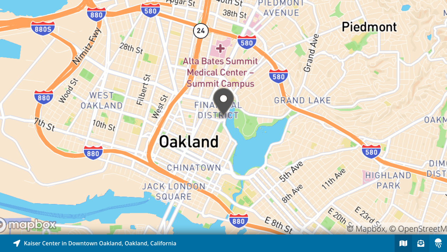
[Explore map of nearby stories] (223, 117)
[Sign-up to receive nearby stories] (421, 243)
